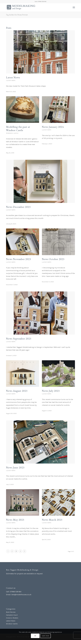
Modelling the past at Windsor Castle (18, 128)
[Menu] (74, 7)
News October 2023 (53, 259)
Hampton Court (12, 615)
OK (35, 636)
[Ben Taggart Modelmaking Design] (33, 7)
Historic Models (12, 618)
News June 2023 (15, 467)
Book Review (10, 612)
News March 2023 (52, 519)
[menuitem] (74, 7)
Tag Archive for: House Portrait (17, 15)
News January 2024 (53, 126)
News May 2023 (15, 519)
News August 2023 (17, 390)
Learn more (45, 636)
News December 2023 (18, 207)
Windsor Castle (12, 133)
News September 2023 (18, 338)
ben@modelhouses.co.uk (21, 595)
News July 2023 (51, 390)
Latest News (13, 77)
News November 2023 (18, 259)
